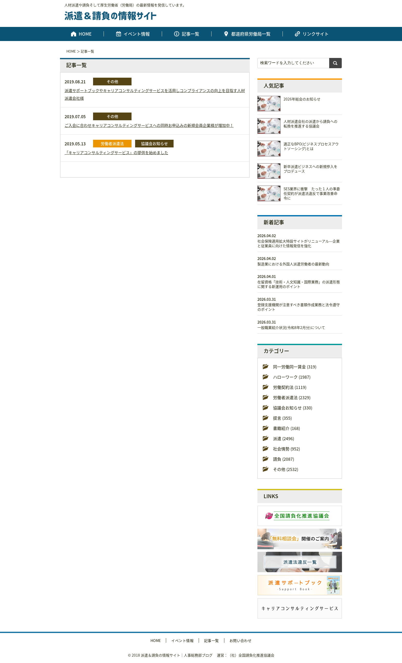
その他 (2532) (285, 469)
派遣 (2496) (283, 438)
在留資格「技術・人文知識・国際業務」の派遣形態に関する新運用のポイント (298, 284)
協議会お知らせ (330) (292, 407)
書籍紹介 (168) (286, 428)
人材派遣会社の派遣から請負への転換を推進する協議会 (310, 123)
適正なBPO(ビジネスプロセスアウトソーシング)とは (311, 146)
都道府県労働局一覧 (250, 33)
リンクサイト (316, 33)
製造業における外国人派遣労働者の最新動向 (293, 263)
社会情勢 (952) (286, 448)
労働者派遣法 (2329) (291, 397)
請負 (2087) (283, 458)
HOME (85, 33)
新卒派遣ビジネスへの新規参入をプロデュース (310, 169)
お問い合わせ (240, 640)
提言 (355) (282, 417)
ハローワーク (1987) (291, 376)
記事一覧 (190, 33)
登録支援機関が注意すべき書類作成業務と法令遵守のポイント (298, 307)
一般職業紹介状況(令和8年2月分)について (291, 327)
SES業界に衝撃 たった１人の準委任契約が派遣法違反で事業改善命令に (312, 193)
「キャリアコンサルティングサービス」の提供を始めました (116, 152)
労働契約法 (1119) (289, 387)
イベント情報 (137, 33)
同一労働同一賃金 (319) (294, 366)
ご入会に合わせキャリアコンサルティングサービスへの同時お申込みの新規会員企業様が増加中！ (149, 125)
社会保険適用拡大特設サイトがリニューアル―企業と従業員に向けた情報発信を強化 (298, 243)
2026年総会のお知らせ (302, 99)
